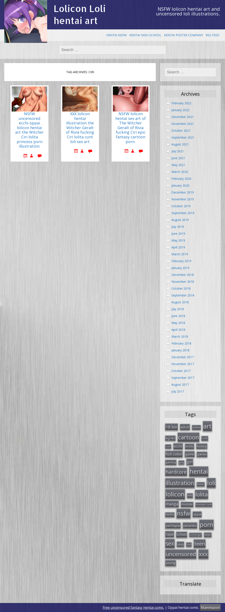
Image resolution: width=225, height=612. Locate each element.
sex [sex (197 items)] (170, 543)
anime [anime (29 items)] (196, 427)
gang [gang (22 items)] (181, 462)
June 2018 (178, 316)
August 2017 (180, 384)
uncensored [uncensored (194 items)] (181, 554)
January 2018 (180, 350)
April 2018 (178, 329)
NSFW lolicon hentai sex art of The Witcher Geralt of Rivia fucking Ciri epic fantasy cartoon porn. (130, 128)
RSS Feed (212, 35)
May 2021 (178, 165)
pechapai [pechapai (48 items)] (173, 525)
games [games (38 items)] (202, 454)
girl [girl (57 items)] (190, 461)
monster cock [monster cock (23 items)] (204, 504)
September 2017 (182, 377)
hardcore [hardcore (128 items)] (176, 471)
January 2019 (180, 268)
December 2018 (182, 274)
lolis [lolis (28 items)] (190, 495)
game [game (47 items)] (189, 454)
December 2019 (182, 192)
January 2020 (180, 185)
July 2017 (177, 391)
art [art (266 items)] (207, 426)
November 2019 (182, 199)
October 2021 (180, 130)
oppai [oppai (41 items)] (197, 514)
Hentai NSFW (116, 35)
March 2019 (179, 254)
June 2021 (178, 158)
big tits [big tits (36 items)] (170, 438)
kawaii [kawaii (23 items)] (200, 484)
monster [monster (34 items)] (187, 504)
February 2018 (181, 343)
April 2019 (178, 247)
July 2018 (177, 309)
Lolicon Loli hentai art (80, 14)
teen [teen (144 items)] (199, 543)
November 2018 (182, 281)
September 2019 (182, 213)
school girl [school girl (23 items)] (195, 534)
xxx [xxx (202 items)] (203, 554)
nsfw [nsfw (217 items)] (183, 513)
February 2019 (181, 261)
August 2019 (180, 220)
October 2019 (180, 206)
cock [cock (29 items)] (205, 438)
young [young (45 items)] (171, 563)
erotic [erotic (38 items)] (189, 446)
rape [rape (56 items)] (170, 534)
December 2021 (182, 117)
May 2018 (178, 322)
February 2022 (181, 103)
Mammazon (210, 607)
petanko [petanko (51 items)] (190, 525)
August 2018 (180, 302)
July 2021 (177, 151)
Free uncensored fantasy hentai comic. (133, 607)
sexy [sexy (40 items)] (180, 544)
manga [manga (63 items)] (172, 503)
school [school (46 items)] (182, 534)
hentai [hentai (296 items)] (199, 471)
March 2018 (179, 336)
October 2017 (180, 371)
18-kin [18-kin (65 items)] (171, 426)
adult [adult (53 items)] (184, 427)
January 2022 (180, 110)
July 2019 (177, 226)
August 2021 (180, 144)
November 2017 (182, 364)
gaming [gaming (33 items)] (171, 462)
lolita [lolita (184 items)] (201, 494)
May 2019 (178, 240)
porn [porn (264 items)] (206, 524)
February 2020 (181, 178)
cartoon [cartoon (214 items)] (188, 437)
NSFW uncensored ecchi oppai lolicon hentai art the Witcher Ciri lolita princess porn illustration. (29, 130)
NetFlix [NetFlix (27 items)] (170, 514)
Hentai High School (145, 35)
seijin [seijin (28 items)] (207, 534)
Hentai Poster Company (183, 35)
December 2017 (182, 357)
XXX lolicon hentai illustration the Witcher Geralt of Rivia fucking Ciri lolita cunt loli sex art (80, 128)
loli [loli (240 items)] (211, 483)
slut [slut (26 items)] (189, 544)
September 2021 (182, 137)
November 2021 (182, 123)
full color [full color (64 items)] (174, 453)
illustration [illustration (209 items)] (180, 483)
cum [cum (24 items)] (168, 446)
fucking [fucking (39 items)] (202, 446)
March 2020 (179, 171)
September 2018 (182, 295)
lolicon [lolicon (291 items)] (175, 494)
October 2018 (180, 288)
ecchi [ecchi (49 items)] (178, 446)
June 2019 (178, 233)
